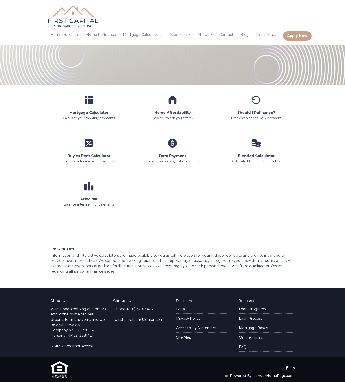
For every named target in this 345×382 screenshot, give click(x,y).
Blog (244, 35)
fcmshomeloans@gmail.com (138, 319)
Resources (178, 35)
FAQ (242, 347)
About (204, 35)
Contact (226, 35)
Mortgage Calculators (142, 35)
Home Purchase (65, 35)
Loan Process (250, 318)
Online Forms (251, 337)
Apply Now (297, 36)
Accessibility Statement (196, 328)
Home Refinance (101, 35)
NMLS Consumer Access (72, 346)
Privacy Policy (188, 318)
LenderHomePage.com (274, 376)
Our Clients (266, 35)
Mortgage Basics (253, 328)
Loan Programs (252, 309)
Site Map (183, 337)
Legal (181, 309)
